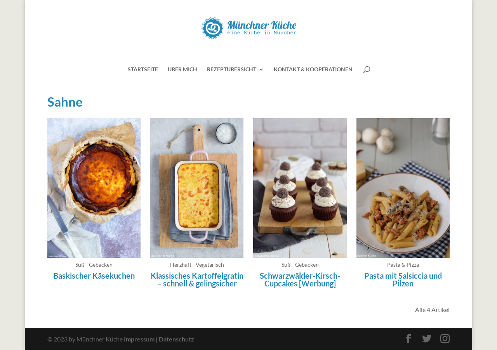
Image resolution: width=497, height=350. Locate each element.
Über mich (182, 69)
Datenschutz (176, 339)
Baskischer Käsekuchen (94, 275)
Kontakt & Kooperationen (313, 69)
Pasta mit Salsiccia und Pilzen (403, 279)
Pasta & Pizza (403, 264)
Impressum (139, 339)
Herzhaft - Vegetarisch (197, 264)
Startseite (143, 69)
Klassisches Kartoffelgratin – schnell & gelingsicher (197, 279)
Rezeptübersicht (231, 69)
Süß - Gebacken (94, 264)
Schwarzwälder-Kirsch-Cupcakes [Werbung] (300, 279)
